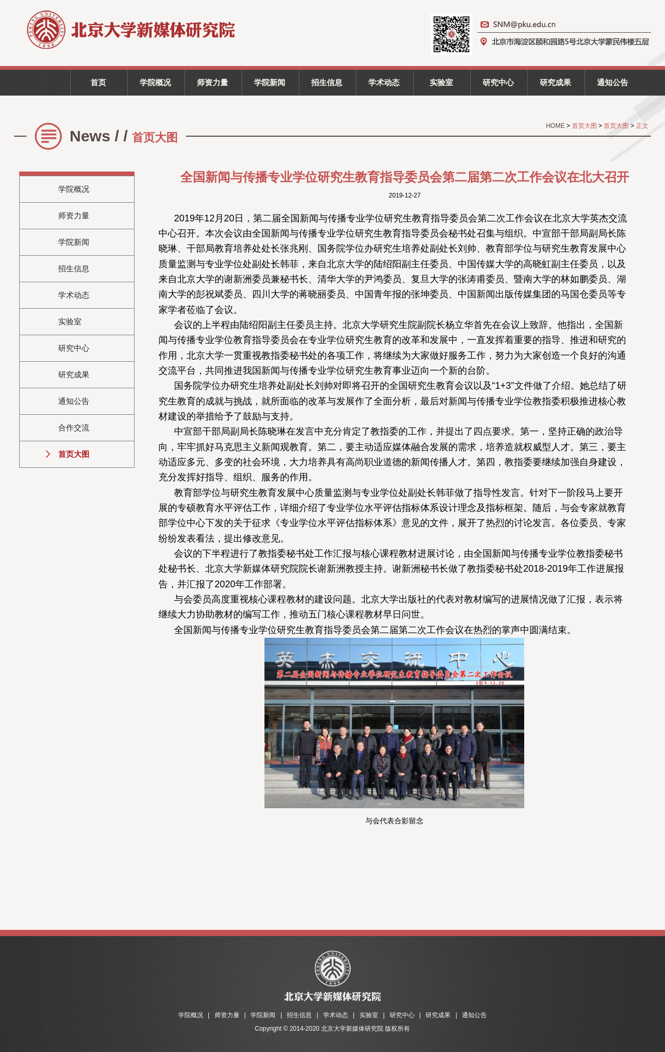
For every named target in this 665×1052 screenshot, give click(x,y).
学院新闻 (269, 82)
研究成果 (555, 82)
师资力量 (212, 82)
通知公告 (612, 82)
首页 (98, 82)
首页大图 (73, 454)
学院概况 (155, 82)
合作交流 (73, 427)
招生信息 (326, 82)
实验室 (441, 82)
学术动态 (384, 82)
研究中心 (498, 82)
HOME (556, 125)
